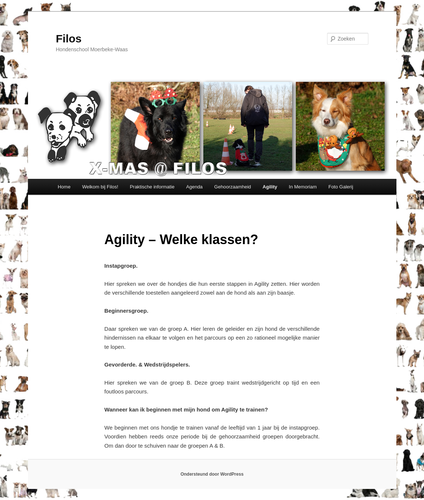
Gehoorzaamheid (232, 187)
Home (64, 187)
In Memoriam (303, 187)
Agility (270, 187)
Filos (69, 38)
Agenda (194, 187)
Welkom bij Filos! (100, 187)
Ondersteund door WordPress (212, 474)
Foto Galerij (340, 187)
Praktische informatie (152, 187)
